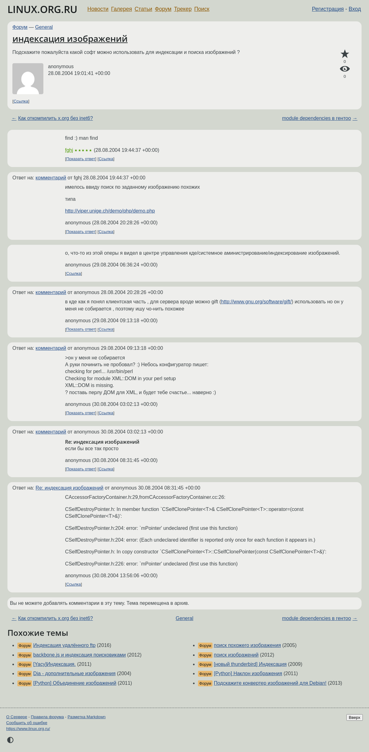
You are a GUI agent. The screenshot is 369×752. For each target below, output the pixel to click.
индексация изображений (70, 38)
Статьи (143, 9)
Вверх (354, 717)
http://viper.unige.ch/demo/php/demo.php (110, 210)
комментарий (51, 177)
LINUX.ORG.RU (42, 9)
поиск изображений (236, 654)
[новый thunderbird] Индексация (250, 664)
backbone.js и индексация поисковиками (79, 654)
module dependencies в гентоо (316, 118)
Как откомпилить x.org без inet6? (55, 118)
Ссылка (21, 101)
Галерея (121, 9)
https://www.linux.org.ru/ (28, 728)
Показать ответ (80, 158)
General (44, 27)
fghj (69, 150)
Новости (97, 9)
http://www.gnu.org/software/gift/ (256, 301)
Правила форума (47, 717)
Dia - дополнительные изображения (74, 673)
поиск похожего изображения (247, 645)
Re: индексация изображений (69, 487)
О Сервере (16, 717)
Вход (355, 9)
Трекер (183, 9)
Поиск (201, 9)
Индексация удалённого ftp (64, 645)
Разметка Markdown (87, 717)
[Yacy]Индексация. (54, 664)
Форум (163, 9)
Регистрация (328, 9)
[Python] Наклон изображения (248, 673)
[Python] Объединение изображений (74, 683)
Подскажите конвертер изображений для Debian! (270, 683)
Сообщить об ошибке (26, 722)
